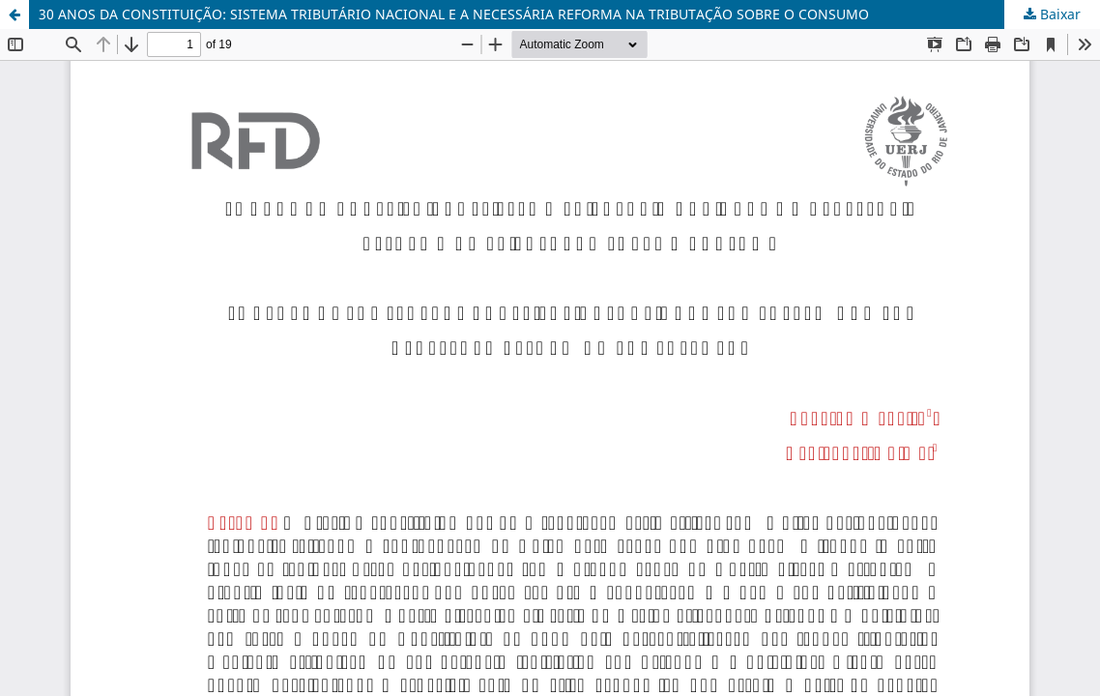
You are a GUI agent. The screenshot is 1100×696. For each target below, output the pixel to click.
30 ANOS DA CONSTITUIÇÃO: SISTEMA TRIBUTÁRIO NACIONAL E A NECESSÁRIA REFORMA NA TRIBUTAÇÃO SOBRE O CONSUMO (454, 14)
